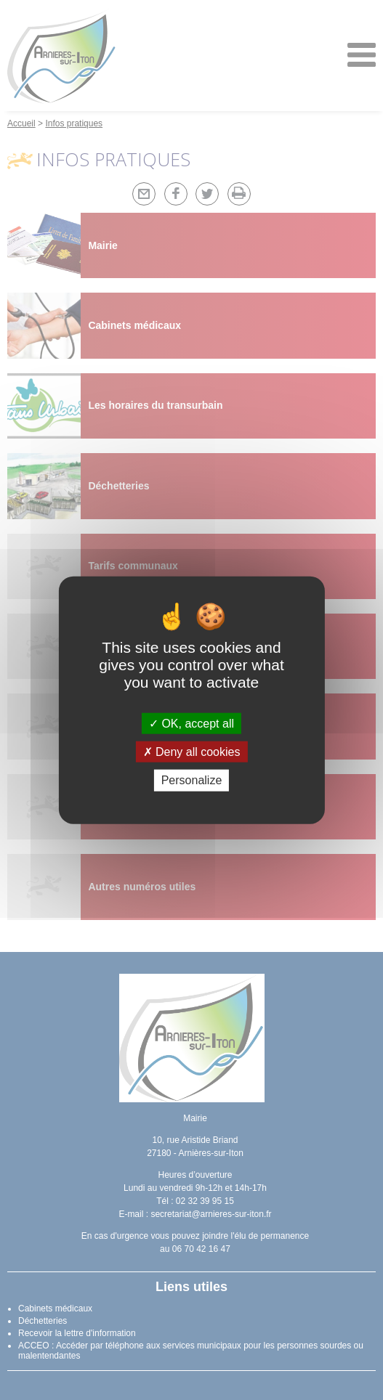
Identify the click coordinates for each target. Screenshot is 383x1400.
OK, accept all (191, 723)
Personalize (191, 780)
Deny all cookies (192, 752)
